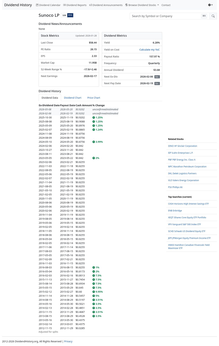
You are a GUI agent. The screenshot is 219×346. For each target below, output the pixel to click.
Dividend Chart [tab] (72, 97)
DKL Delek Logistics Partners (182, 173)
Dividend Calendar (48, 5)
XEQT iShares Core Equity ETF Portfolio (187, 217)
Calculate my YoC (149, 49)
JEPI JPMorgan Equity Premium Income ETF (189, 238)
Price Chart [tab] (93, 97)
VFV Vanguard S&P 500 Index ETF (184, 224)
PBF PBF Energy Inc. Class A (181, 159)
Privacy (68, 341)
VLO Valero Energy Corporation (183, 180)
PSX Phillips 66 (175, 187)
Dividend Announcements (105, 5)
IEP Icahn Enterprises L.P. (180, 152)
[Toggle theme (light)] (210, 5)
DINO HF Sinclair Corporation (182, 145)
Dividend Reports (74, 5)
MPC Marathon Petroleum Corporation (187, 166)
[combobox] (170, 16)
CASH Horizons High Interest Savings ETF (188, 203)
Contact (166, 5)
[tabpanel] (100, 218)
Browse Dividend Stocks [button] (141, 5)
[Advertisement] (18, 75)
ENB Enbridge (175, 210)
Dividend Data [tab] (50, 97)
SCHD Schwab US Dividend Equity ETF (186, 231)
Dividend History (18, 4)
